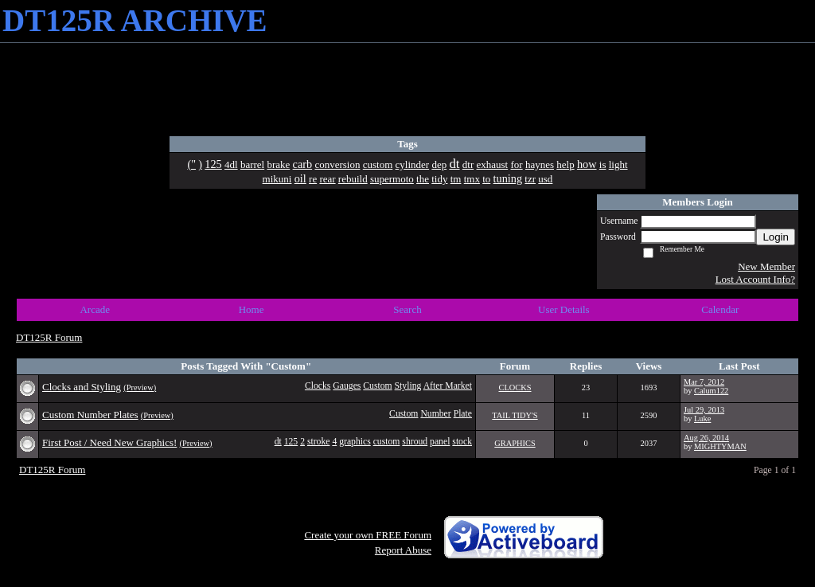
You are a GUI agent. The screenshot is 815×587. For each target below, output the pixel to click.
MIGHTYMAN (720, 446)
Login (775, 237)
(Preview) (139, 387)
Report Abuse (403, 550)
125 (291, 441)
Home (251, 309)
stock (462, 441)
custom (386, 441)
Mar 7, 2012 (704, 382)
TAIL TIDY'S (514, 415)
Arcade (95, 309)
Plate (463, 414)
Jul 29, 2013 (704, 409)
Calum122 (711, 390)
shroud (414, 441)
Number (435, 414)
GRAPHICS (514, 443)
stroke (318, 441)
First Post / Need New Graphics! (109, 442)
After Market (447, 386)
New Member (766, 266)
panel (440, 441)
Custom (377, 386)
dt (278, 441)
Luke (702, 418)
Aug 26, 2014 (706, 437)
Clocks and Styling (81, 387)
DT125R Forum (49, 337)
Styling (408, 386)
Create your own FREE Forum (367, 535)
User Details (564, 309)
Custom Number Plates (90, 415)
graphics (355, 441)
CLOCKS (515, 387)
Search (407, 309)
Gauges (347, 386)
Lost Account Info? (755, 279)
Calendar (720, 309)
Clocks (317, 386)
